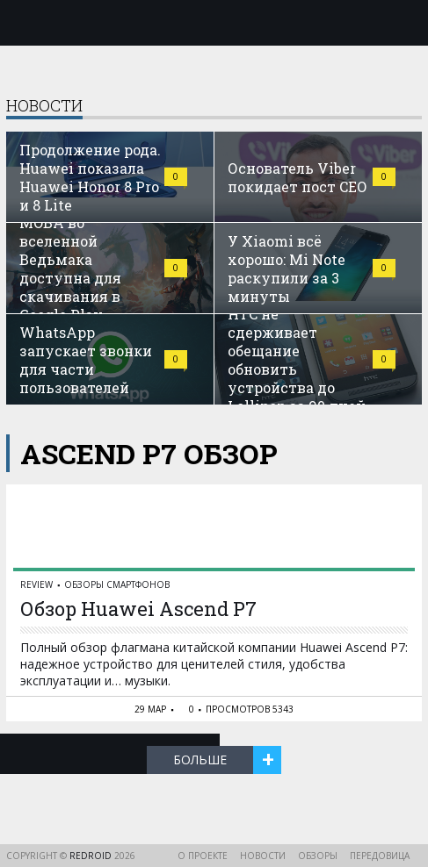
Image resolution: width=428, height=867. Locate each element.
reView (36, 584)
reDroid (91, 855)
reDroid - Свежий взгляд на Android (214, 22)
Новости (263, 855)
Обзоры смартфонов (117, 584)
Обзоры (317, 855)
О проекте (203, 855)
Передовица (380, 855)
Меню (23, 23)
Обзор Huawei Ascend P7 (138, 608)
